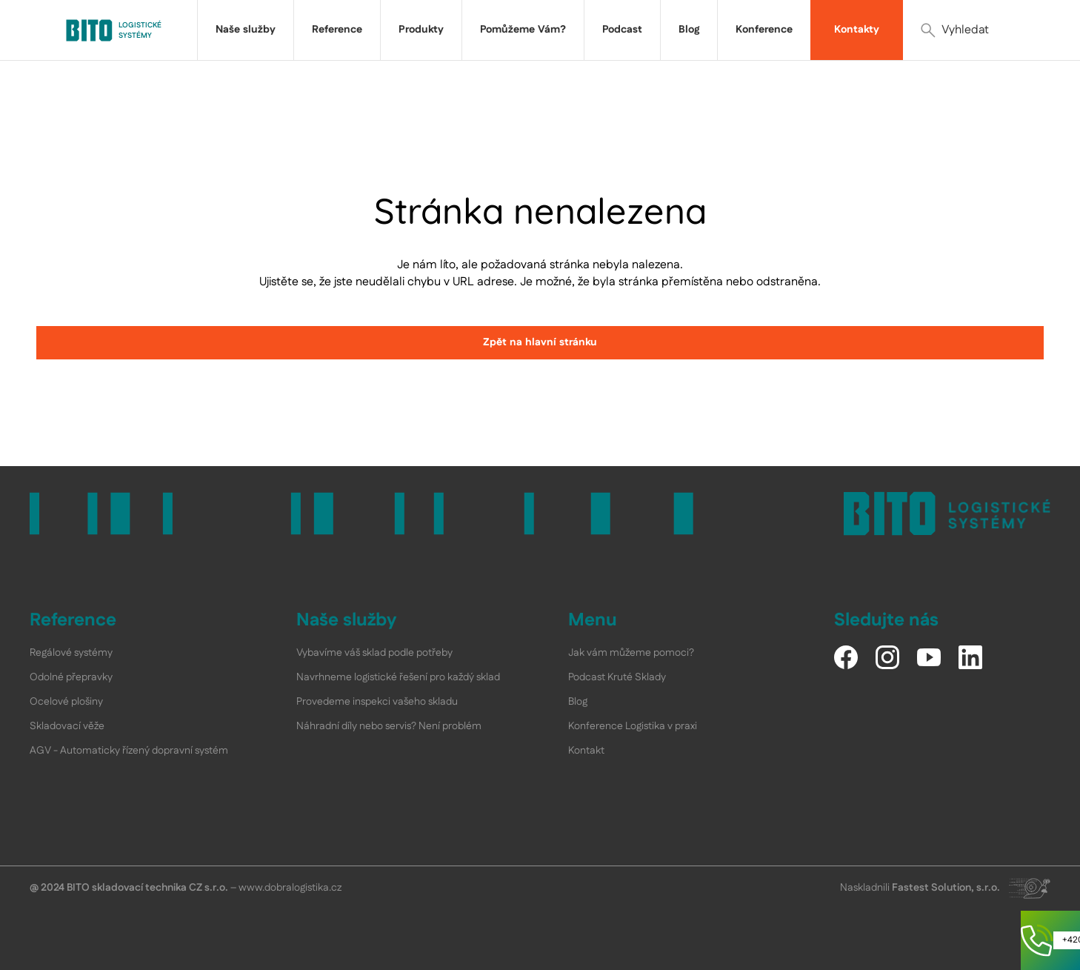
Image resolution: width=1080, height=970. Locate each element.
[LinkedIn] (970, 657)
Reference (337, 29)
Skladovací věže (67, 726)
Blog (689, 29)
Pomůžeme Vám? (523, 29)
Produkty (421, 29)
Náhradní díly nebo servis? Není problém (388, 726)
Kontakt (586, 750)
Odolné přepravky (71, 677)
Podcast (622, 29)
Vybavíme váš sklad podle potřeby (374, 652)
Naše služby (246, 29)
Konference (764, 29)
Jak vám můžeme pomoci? (631, 652)
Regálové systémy (71, 652)
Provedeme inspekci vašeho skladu (377, 701)
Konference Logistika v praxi (632, 726)
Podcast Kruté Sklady (617, 677)
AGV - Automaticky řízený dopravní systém (129, 750)
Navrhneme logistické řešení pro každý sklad (398, 677)
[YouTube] (929, 657)
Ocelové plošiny (66, 701)
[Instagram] (887, 657)
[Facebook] (846, 657)
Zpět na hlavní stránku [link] (540, 342)
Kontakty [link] (856, 29)
